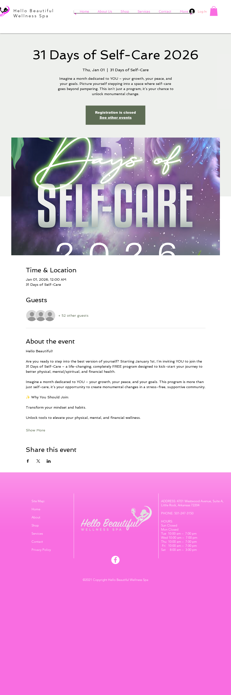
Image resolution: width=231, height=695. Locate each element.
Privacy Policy (41, 550)
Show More (35, 430)
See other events (116, 117)
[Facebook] (115, 560)
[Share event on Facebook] (28, 461)
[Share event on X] (38, 461)
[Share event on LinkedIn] (49, 461)
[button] (214, 11)
